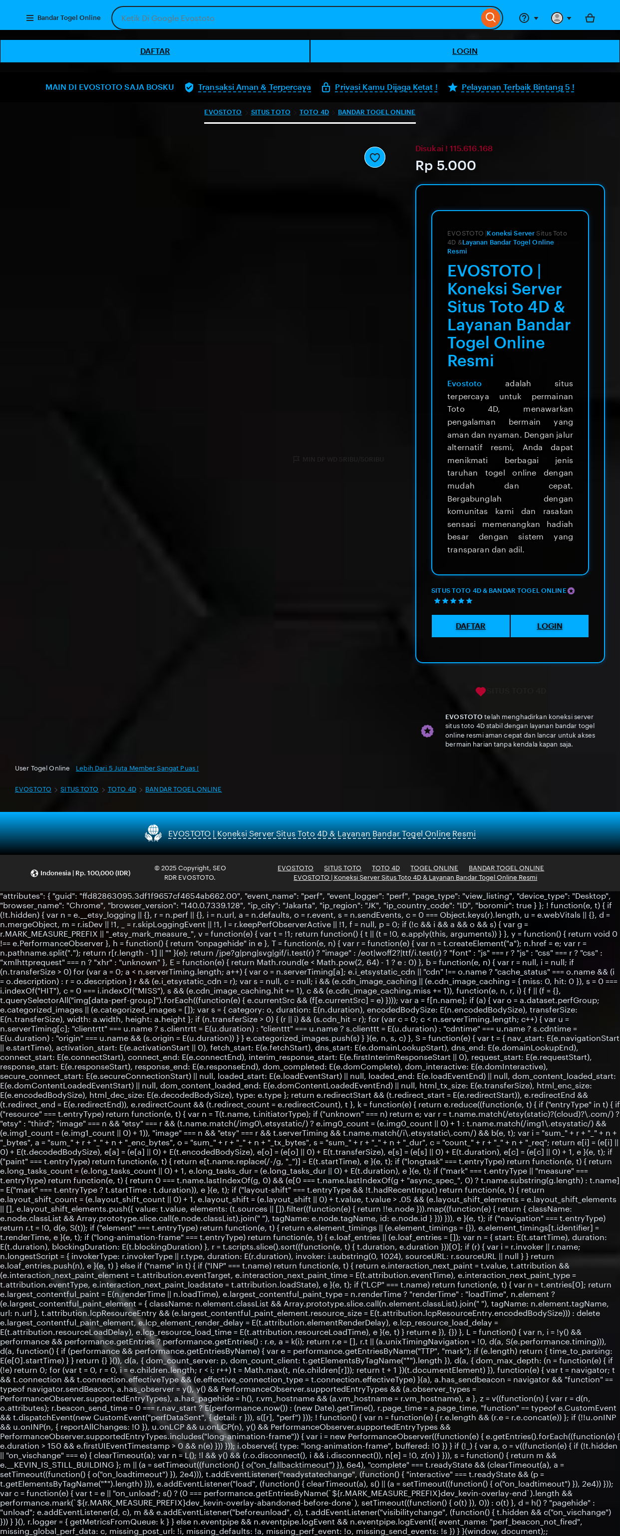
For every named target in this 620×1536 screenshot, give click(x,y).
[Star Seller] (571, 591)
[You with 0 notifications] (561, 18)
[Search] (491, 18)
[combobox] (295, 18)
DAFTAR (155, 51)
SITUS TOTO (271, 112)
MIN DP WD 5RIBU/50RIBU (338, 459)
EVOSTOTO (223, 112)
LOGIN (465, 51)
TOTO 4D (314, 112)
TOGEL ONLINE (434, 868)
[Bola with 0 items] (590, 18)
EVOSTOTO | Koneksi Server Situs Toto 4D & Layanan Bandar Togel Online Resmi (415, 877)
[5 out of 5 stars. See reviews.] (454, 600)
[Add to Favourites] (374, 157)
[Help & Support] (528, 18)
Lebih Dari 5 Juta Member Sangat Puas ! (137, 768)
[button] (80, 873)
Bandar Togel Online (63, 17)
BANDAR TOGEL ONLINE (376, 112)
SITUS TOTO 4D (510, 692)
